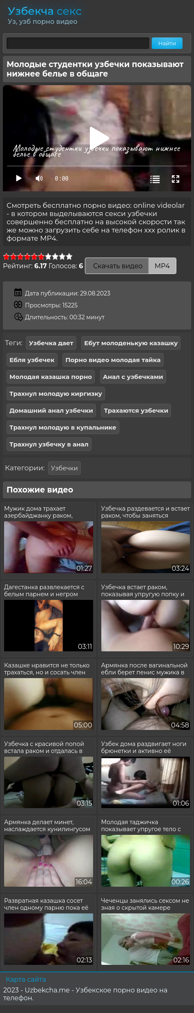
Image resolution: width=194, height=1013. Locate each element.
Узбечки (64, 468)
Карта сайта (26, 979)
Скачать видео (130, 266)
